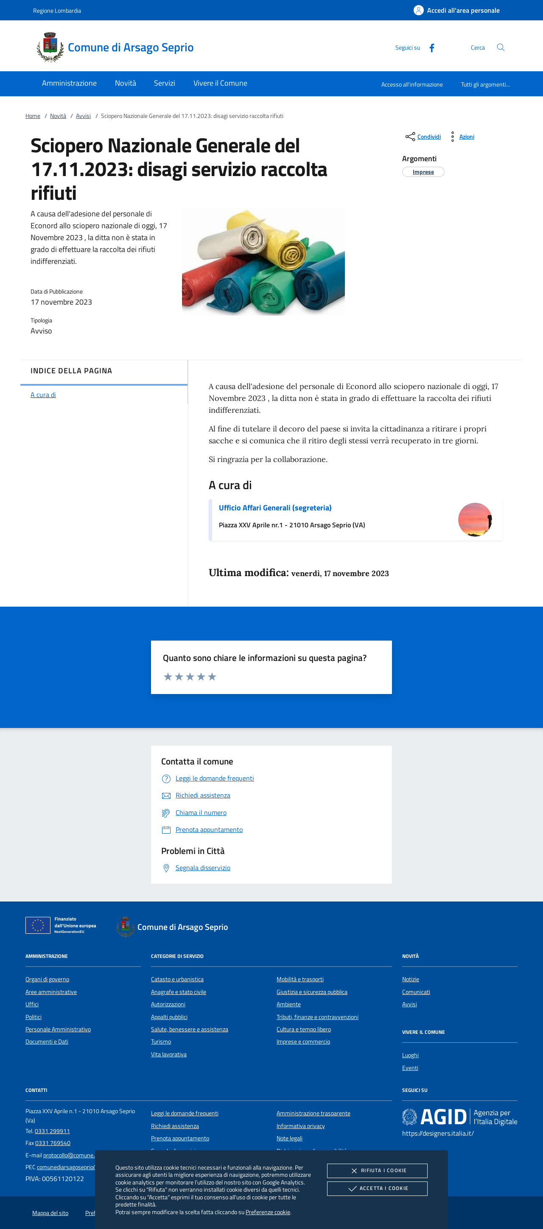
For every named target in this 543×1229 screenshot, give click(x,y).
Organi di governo (47, 979)
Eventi (410, 1067)
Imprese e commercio (303, 1041)
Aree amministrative (51, 992)
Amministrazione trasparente (313, 1113)
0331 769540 (52, 1143)
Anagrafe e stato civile (178, 992)
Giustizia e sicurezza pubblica (312, 992)
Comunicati (416, 992)
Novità (58, 115)
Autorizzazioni (168, 1004)
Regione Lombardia (57, 10)
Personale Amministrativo (58, 1029)
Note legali (289, 1138)
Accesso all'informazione (412, 84)
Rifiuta (377, 1171)
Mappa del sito (50, 1213)
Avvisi (83, 115)
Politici (33, 1017)
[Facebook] (428, 47)
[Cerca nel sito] (501, 47)
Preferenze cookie (268, 1211)
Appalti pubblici (169, 1017)
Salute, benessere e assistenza (189, 1029)
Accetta (377, 1188)
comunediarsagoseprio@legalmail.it (81, 1167)
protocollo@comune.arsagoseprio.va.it (91, 1155)
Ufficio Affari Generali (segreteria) (275, 507)
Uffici (32, 1004)
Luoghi (410, 1055)
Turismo (161, 1041)
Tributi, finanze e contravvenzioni (317, 1017)
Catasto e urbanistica (177, 979)
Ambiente (289, 1004)
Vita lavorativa (169, 1054)
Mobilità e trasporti (300, 979)
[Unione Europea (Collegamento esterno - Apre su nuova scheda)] (63, 927)
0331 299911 (52, 1131)
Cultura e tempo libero (304, 1029)
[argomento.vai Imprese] (423, 171)
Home (32, 115)
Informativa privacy (301, 1126)
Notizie (410, 979)
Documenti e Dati (46, 1041)
